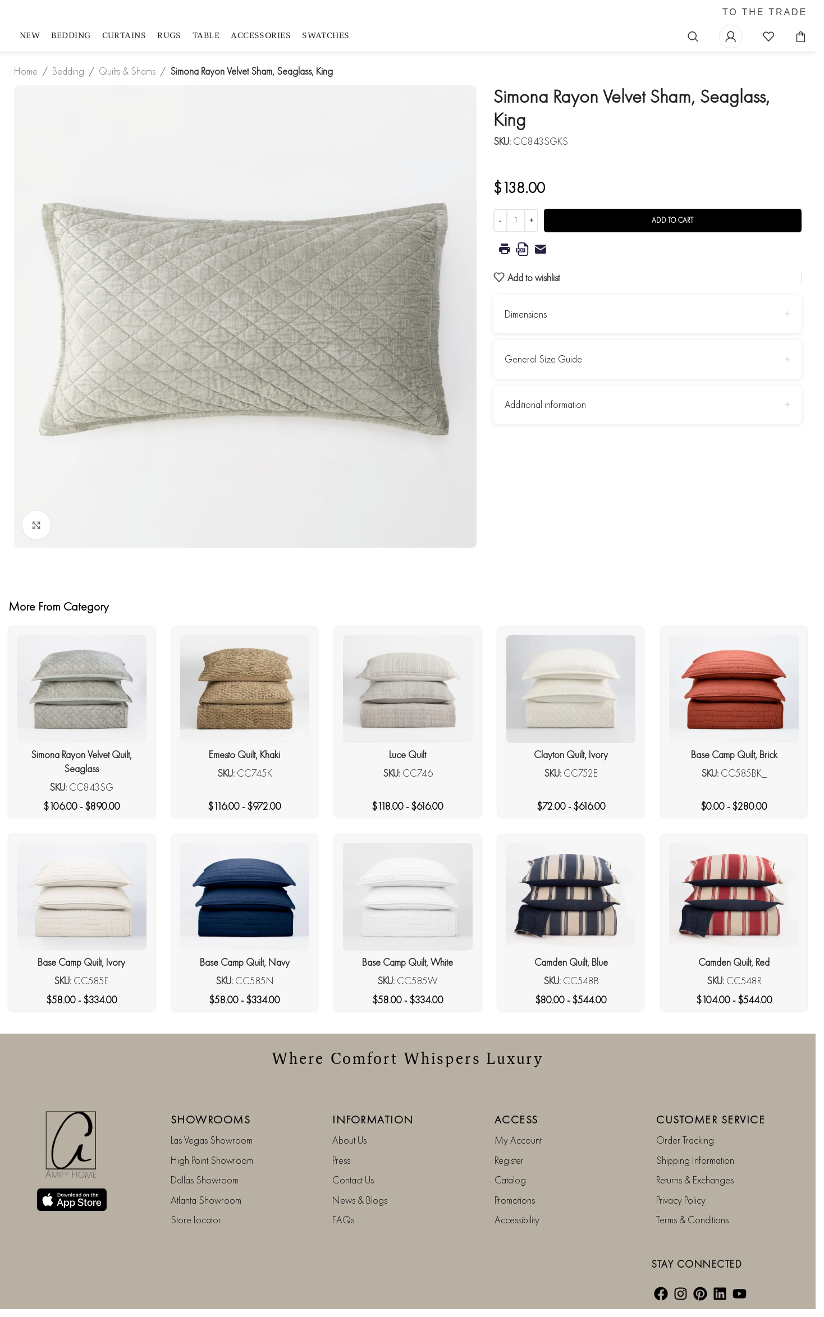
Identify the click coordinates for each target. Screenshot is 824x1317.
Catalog (510, 1179)
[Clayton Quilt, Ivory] (571, 689)
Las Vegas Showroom (212, 1140)
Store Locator (196, 1219)
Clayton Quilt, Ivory (571, 754)
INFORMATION (373, 1119)
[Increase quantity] (531, 220)
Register (509, 1160)
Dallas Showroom (205, 1179)
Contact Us (353, 1179)
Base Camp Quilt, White (407, 962)
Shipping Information (695, 1160)
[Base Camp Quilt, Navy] (245, 897)
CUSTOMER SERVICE (710, 1119)
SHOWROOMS (211, 1119)
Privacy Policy (681, 1200)
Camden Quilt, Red (734, 962)
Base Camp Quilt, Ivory (81, 962)
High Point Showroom (212, 1160)
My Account (518, 1140)
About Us (349, 1140)
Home (26, 71)
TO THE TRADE (764, 12)
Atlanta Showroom (206, 1200)
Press (341, 1160)
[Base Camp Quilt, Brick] (734, 689)
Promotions (515, 1200)
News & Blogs (359, 1200)
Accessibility (517, 1219)
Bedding (68, 71)
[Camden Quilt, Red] (734, 897)
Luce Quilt (407, 754)
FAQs (343, 1219)
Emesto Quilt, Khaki (244, 754)
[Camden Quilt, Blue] (571, 897)
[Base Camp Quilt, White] (408, 897)
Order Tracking (685, 1140)
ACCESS (516, 1119)
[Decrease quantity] (500, 220)
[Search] (693, 36)
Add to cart (672, 220)
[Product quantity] (515, 220)
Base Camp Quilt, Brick (734, 754)
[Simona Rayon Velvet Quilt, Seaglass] (82, 689)
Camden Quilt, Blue (571, 962)
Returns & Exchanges (695, 1179)
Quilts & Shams (127, 71)
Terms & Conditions (692, 1219)
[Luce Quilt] (408, 689)
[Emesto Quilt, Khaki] (245, 689)
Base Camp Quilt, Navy (245, 962)
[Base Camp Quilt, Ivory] (82, 897)
